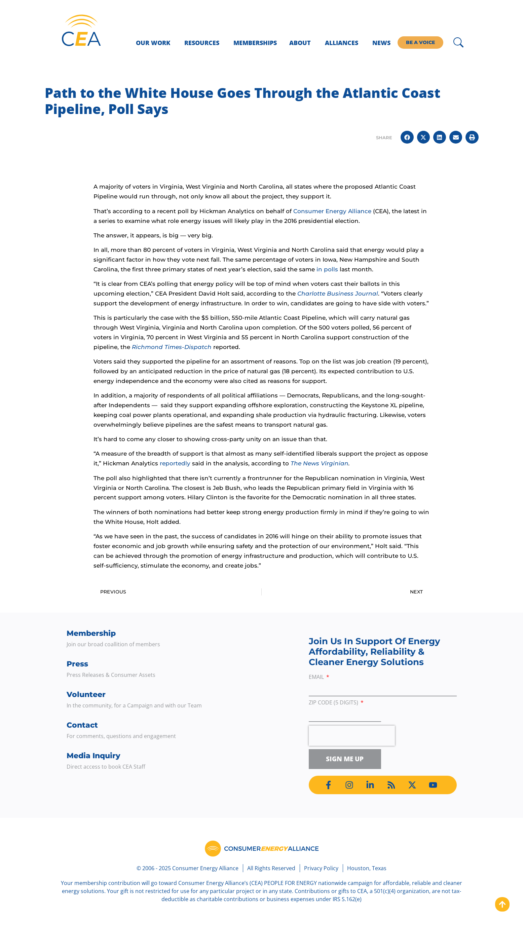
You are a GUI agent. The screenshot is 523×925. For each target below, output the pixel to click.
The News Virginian (319, 463)
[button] (407, 137)
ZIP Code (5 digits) (334, 703)
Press (77, 663)
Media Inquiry (93, 755)
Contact (82, 725)
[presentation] (352, 736)
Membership (91, 633)
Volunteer (86, 694)
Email (317, 677)
